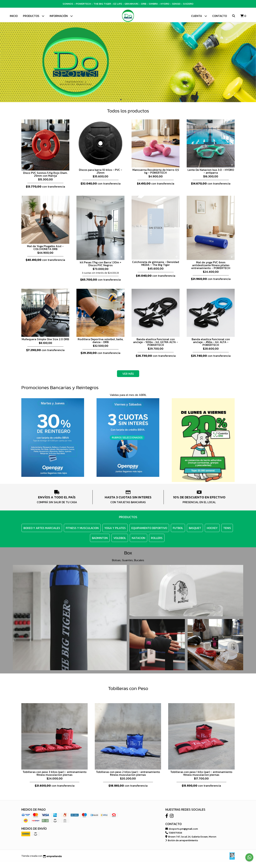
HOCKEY (212, 530)
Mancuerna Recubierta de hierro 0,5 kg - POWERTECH (155, 173)
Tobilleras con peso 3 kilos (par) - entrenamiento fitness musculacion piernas (55, 775)
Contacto (219, 16)
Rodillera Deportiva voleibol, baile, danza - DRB (100, 342)
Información (61, 16)
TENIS (227, 530)
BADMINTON (100, 540)
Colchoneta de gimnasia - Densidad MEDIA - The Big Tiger (155, 265)
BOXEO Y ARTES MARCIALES (41, 530)
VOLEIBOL (119, 540)
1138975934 (173, 834)
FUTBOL (178, 530)
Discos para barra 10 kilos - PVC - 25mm (100, 173)
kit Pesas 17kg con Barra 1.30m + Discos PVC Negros (100, 265)
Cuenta (199, 16)
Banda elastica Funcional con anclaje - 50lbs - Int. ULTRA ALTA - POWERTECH (155, 344)
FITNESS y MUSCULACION (82, 530)
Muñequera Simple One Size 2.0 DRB (45, 341)
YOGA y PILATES (115, 530)
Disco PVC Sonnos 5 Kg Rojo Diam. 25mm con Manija (45, 176)
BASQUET (195, 530)
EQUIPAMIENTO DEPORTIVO (149, 530)
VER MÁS (128, 375)
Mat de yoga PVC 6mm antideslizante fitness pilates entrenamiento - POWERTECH (210, 267)
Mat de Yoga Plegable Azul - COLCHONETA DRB (45, 249)
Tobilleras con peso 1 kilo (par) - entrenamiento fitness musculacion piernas (201, 775)
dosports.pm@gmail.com (181, 831)
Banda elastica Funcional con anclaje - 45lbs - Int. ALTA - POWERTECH (211, 344)
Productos (33, 16)
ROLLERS (156, 540)
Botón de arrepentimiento (181, 842)
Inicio (14, 16)
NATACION (138, 540)
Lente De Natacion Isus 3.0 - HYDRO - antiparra (211, 173)
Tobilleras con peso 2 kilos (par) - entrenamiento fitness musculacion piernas (128, 775)
